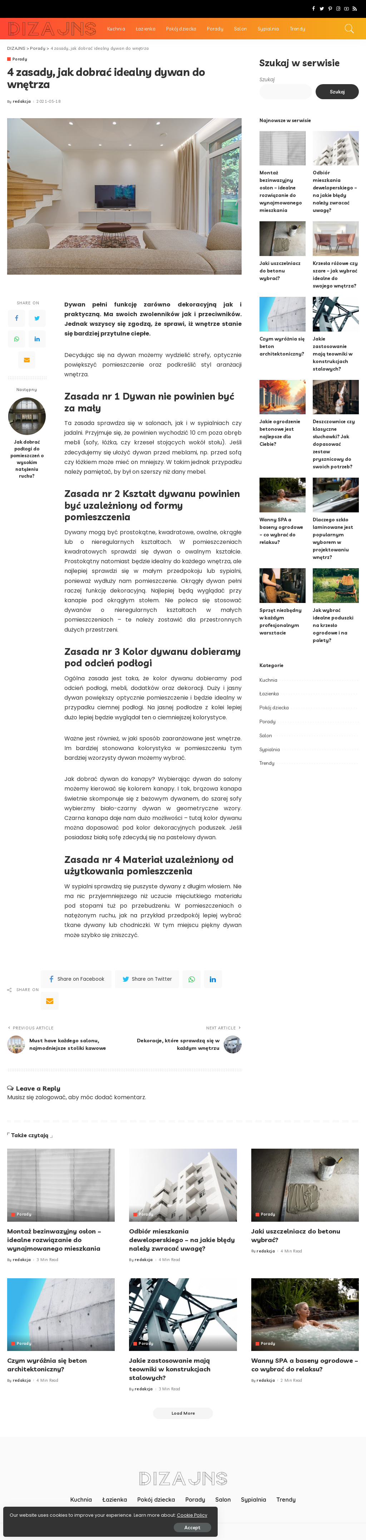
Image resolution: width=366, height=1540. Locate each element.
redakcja (22, 102)
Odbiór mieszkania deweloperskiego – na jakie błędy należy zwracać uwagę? (182, 1239)
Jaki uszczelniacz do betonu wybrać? (279, 270)
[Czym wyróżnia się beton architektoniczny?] (282, 314)
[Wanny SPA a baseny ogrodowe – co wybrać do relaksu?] (282, 495)
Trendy (266, 755)
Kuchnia (268, 672)
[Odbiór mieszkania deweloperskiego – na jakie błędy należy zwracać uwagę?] (336, 148)
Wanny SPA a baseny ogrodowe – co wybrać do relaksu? (304, 1362)
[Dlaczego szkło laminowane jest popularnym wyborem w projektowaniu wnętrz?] (336, 495)
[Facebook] (314, 9)
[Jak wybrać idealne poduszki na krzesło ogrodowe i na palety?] (336, 585)
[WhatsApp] (16, 339)
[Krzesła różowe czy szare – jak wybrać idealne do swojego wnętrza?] (336, 238)
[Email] (26, 360)
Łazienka (269, 686)
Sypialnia (269, 742)
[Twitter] (322, 9)
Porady (20, 59)
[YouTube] (346, 9)
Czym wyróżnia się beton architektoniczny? (47, 1362)
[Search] (349, 28)
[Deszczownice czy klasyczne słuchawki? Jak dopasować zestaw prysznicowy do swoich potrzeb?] (336, 397)
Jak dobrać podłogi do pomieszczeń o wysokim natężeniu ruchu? (27, 458)
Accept (87, 1524)
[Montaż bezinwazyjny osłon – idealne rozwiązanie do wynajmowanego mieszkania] (282, 148)
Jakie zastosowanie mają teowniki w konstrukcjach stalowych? (332, 354)
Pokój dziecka (274, 700)
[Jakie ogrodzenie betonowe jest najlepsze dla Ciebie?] (282, 397)
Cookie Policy (28, 1512)
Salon (265, 728)
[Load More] (183, 1410)
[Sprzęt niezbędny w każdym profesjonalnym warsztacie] (282, 585)
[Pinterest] (330, 9)
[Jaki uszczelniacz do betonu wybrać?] (282, 238)
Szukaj (266, 79)
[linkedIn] (213, 979)
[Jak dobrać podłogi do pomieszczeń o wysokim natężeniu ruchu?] (27, 416)
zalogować (50, 1098)
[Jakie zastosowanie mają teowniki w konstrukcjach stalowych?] (336, 314)
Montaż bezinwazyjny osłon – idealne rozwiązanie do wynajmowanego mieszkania (54, 1239)
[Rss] (355, 9)
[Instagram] (338, 9)
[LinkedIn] (37, 339)
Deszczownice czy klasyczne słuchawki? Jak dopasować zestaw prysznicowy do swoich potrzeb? (334, 444)
